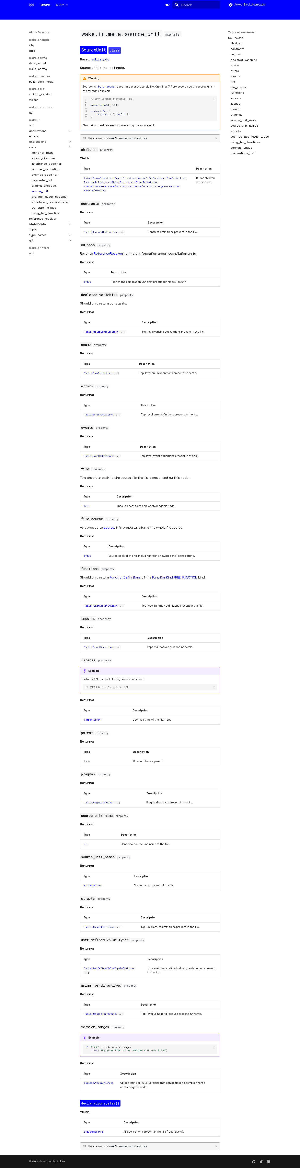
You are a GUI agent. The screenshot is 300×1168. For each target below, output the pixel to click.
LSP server (163, 15)
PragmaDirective (102, 178)
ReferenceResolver (108, 253)
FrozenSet (90, 885)
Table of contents (241, 32)
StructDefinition (122, 182)
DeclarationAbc (93, 1131)
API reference (219, 15)
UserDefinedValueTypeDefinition (104, 186)
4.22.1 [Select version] (60, 5)
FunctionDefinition (96, 182)
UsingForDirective (167, 186)
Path (86, 506)
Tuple (87, 232)
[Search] (196, 5)
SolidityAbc (100, 59)
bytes (87, 281)
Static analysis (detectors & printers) (125, 15)
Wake (32, 1161)
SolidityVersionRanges (98, 1082)
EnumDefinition (175, 178)
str (98, 719)
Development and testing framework (68, 15)
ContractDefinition (140, 186)
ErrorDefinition (146, 182)
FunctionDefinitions (125, 577)
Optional (89, 719)
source (109, 527)
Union (87, 178)
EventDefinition (94, 190)
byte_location (107, 86)
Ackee (61, 1161)
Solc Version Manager (190, 15)
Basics (33, 15)
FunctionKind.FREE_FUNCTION (174, 577)
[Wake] (31, 5)
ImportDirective (125, 178)
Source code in (118, 138)
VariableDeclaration (151, 178)
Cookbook (241, 15)
